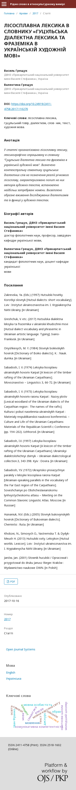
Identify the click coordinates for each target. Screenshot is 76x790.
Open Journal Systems (20, 649)
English (10, 672)
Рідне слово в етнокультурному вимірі (37, 4)
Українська (13, 678)
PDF (12, 581)
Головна (9, 13)
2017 (35, 13)
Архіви (23, 13)
